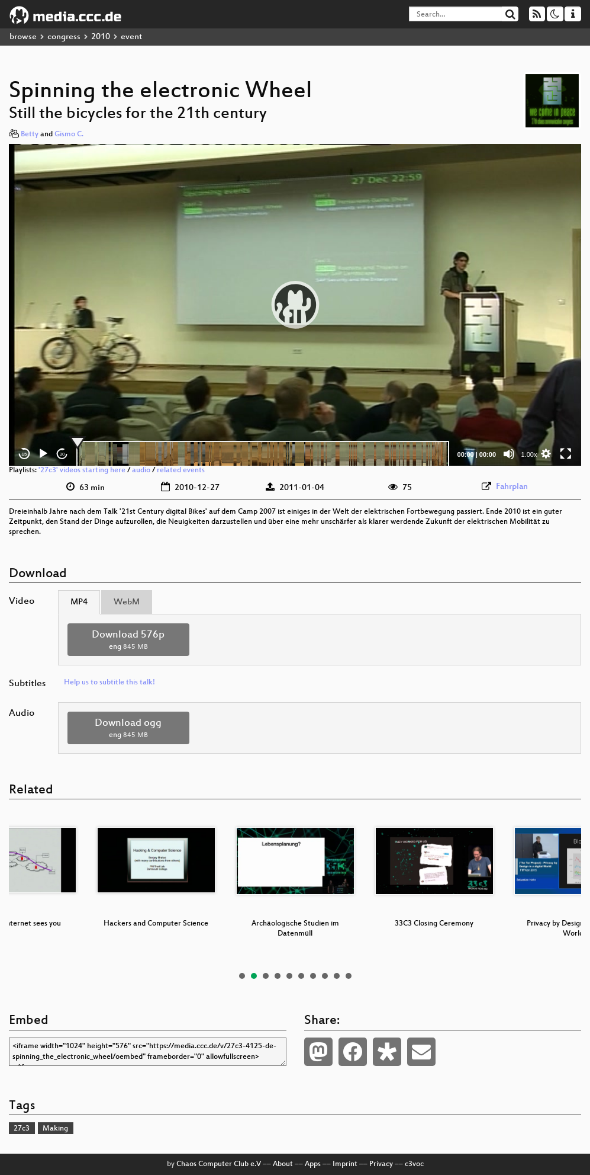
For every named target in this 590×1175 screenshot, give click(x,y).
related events (181, 470)
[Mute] (509, 454)
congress (63, 37)
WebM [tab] (127, 602)
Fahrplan (512, 487)
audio (141, 470)
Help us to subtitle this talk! (109, 682)
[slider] (263, 454)
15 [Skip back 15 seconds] (24, 454)
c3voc (414, 1164)
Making (55, 1129)
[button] (295, 304)
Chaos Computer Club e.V (218, 1164)
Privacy (381, 1164)
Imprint (345, 1164)
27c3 (22, 1129)
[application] (295, 305)
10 (349, 976)
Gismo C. (68, 134)
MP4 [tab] (79, 602)
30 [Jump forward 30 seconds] (62, 454)
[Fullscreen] (566, 454)
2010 (100, 37)
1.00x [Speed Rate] (529, 454)
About (283, 1164)
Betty (29, 134)
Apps (313, 1164)
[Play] (43, 454)
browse (23, 37)
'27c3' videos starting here (81, 470)
